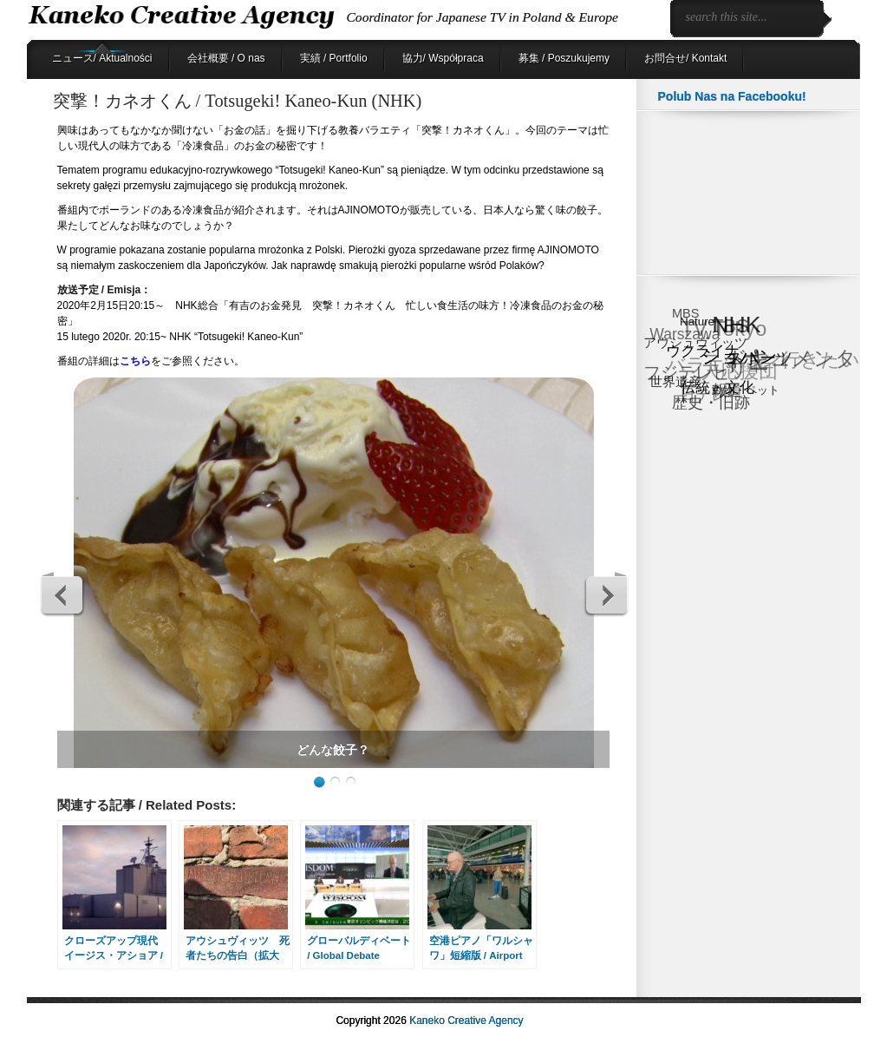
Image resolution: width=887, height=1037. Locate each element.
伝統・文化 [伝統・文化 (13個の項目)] (718, 386)
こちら (135, 361)
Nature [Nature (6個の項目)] (697, 321)
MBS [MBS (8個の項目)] (685, 313)
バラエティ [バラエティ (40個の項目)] (715, 365)
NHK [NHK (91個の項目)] (737, 325)
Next (606, 594)
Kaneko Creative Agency (466, 1020)
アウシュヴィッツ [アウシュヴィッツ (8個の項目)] (695, 343)
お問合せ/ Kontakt (685, 58)
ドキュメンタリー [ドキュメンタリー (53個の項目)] (792, 364)
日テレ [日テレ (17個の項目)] (702, 394)
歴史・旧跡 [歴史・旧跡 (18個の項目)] (711, 402)
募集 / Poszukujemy (564, 58)
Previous (62, 594)
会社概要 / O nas (226, 58)
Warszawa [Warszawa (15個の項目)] (684, 335)
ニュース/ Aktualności (102, 58)
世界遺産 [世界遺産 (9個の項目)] (676, 380)
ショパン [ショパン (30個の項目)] (740, 355)
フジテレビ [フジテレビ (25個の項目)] (686, 372)
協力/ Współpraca (443, 58)
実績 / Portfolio (334, 58)
